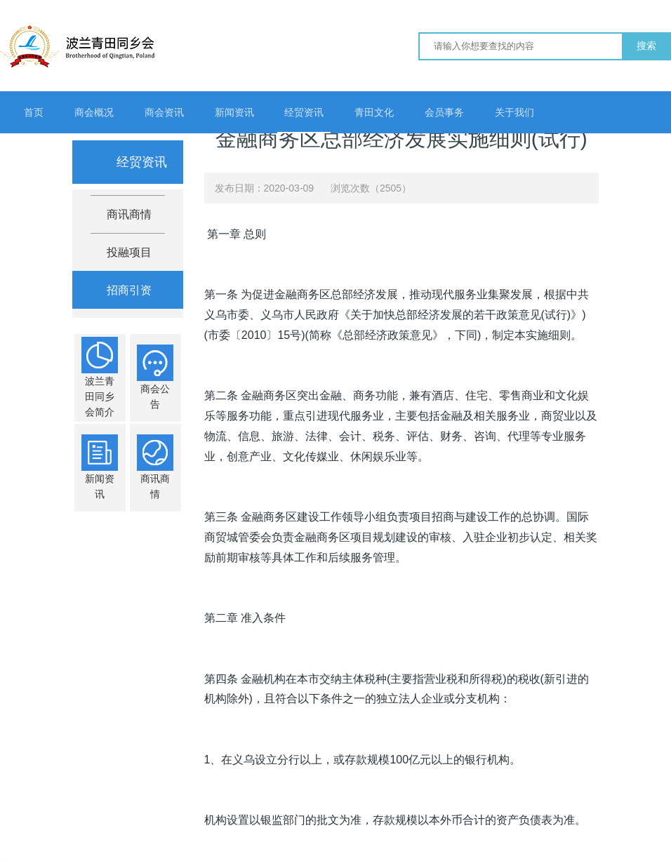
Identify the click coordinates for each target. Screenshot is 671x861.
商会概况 (94, 112)
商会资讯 (164, 112)
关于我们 (514, 112)
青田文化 (374, 112)
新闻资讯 (234, 112)
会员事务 (444, 112)
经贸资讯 (304, 112)
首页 (34, 112)
